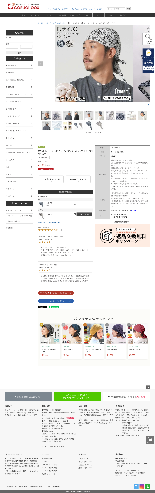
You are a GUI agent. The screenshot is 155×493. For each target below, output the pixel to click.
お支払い (8, 406)
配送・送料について (86, 461)
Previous (40, 63)
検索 (128, 9)
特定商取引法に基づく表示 (17, 486)
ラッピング (10, 196)
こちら (27, 415)
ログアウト (66, 9)
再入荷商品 (10, 72)
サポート (82, 454)
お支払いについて (85, 464)
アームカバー (11, 160)
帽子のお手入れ (14, 221)
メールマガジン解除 (49, 470)
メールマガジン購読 (49, 467)
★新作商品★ (11, 65)
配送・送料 (46, 406)
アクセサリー (11, 138)
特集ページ (10, 189)
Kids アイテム (11, 145)
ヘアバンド (49, 15)
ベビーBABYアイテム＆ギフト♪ (18, 152)
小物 (110, 15)
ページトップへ (148, 387)
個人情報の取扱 (36, 486)
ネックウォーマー (12, 123)
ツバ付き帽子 (11, 109)
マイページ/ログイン (53, 9)
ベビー (99, 15)
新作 (23, 15)
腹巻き (8, 174)
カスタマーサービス (13, 210)
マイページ (46, 454)
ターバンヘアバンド (13, 101)
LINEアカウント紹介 (49, 464)
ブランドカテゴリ (12, 181)
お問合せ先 (120, 406)
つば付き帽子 (62, 15)
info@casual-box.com (130, 420)
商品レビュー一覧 (48, 474)
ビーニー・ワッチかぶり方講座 (20, 215)
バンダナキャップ (74, 15)
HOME (40, 23)
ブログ (99, 9)
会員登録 (84, 9)
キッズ (86, 15)
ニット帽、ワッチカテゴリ (16, 94)
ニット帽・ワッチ (36, 15)
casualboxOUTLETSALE (15, 80)
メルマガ (92, 9)
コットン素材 (61, 23)
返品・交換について (86, 467)
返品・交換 (83, 406)
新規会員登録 (47, 458)
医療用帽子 (123, 15)
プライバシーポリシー (13, 454)
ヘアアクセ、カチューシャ (16, 130)
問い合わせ (75, 9)
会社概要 (9, 227)
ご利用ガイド (83, 458)
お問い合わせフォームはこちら (127, 435)
